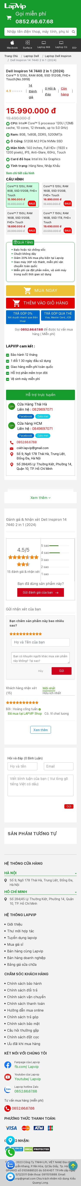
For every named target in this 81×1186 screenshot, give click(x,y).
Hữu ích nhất (52, 693)
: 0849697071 (41, 429)
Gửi (61, 671)
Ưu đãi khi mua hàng (23, 1044)
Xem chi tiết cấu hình (20, 173)
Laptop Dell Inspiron (58, 56)
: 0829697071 (41, 409)
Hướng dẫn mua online (25, 1010)
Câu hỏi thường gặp (23, 1030)
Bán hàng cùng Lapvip (25, 951)
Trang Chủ (11, 56)
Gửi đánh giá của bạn (40, 592)
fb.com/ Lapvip (26, 1067)
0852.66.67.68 (27, 442)
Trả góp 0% (23, 317)
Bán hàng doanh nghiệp (26, 958)
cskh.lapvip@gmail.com (33, 448)
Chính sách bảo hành (24, 984)
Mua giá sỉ (15, 944)
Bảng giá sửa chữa (22, 965)
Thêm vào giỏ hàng (40, 303)
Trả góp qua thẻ (58, 316)
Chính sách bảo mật (23, 1024)
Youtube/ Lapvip (27, 1079)
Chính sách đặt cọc (23, 1037)
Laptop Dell (31, 56)
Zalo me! (42, 416)
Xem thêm (40, 498)
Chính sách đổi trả (22, 990)
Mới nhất (49, 688)
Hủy (40, 671)
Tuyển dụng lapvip (22, 938)
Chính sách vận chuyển (26, 997)
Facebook (25, 416)
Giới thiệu (14, 924)
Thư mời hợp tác (20, 931)
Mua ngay (40, 290)
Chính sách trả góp (22, 1017)
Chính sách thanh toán (26, 1004)
